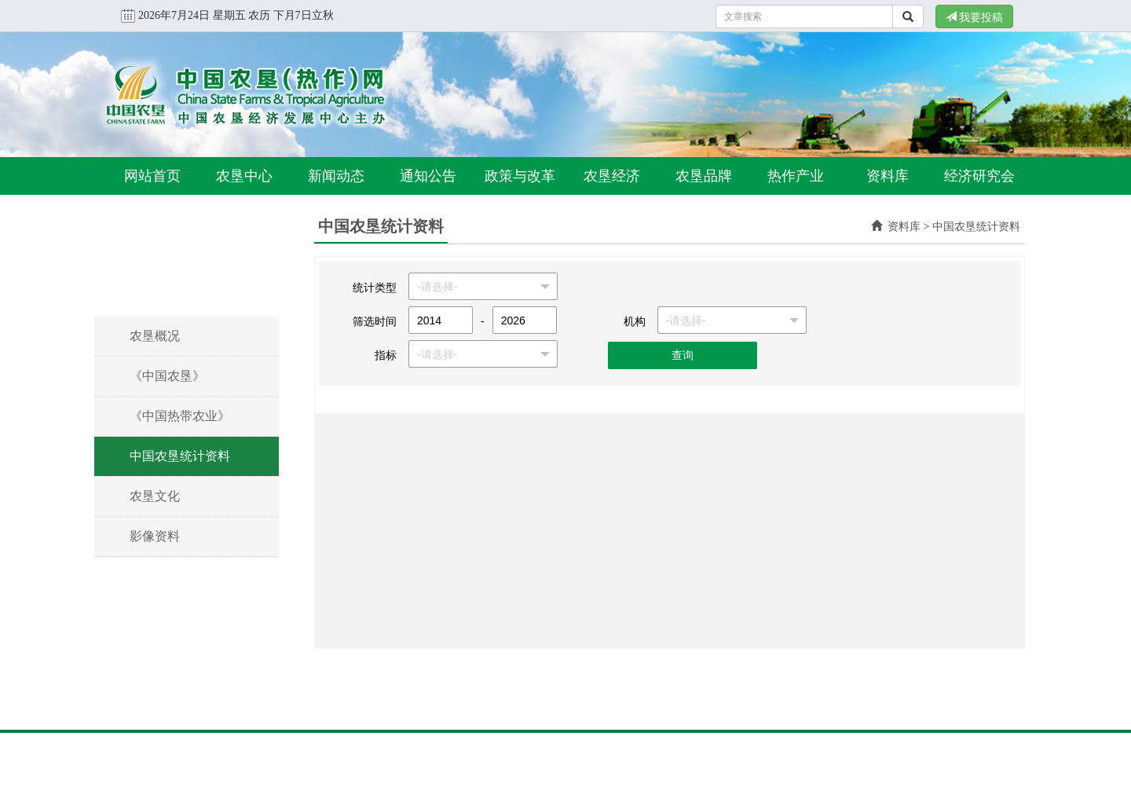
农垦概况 (155, 335)
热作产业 (795, 176)
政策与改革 (520, 176)
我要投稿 (975, 17)
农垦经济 (612, 176)
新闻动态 (336, 176)
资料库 (887, 176)
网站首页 (152, 176)
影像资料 (155, 536)
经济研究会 (979, 176)
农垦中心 (244, 176)
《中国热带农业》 (180, 416)
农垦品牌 (703, 176)
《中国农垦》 (167, 376)
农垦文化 (155, 496)
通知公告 (428, 176)
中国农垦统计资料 (180, 456)
